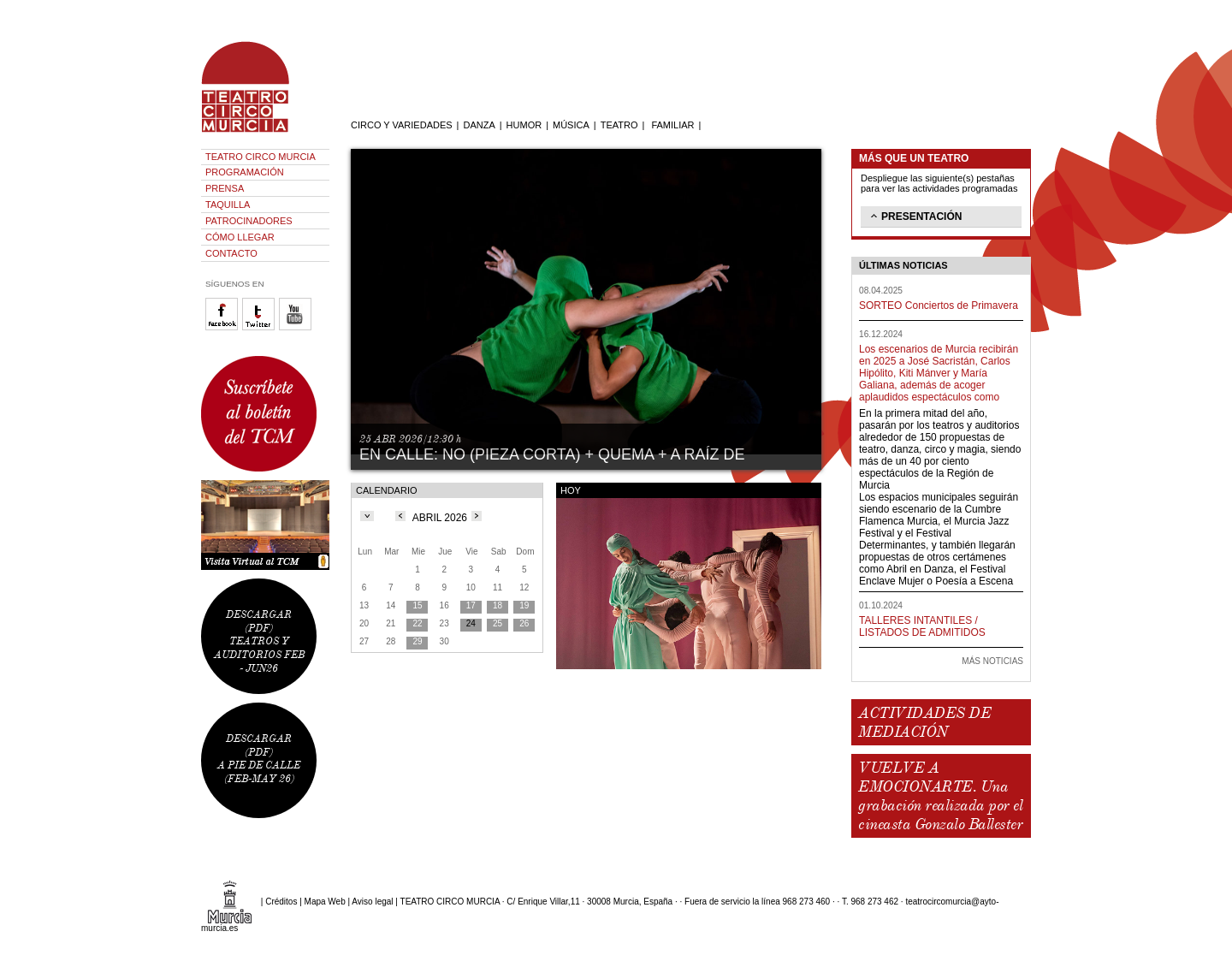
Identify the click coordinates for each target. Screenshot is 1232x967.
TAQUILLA (227, 204)
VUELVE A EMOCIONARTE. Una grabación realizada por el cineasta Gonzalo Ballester (940, 796)
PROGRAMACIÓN (244, 172)
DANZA (479, 125)
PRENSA (224, 188)
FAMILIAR (672, 125)
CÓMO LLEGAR (240, 237)
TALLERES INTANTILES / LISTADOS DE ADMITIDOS (922, 626)
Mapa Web (325, 901)
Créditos (281, 901)
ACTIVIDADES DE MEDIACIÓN (924, 722)
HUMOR (524, 125)
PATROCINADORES (249, 221)
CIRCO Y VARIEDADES (402, 125)
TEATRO (619, 125)
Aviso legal (372, 901)
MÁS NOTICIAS (992, 661)
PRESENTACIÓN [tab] (915, 215)
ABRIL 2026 (439, 518)
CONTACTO (231, 253)
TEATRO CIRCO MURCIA (260, 156)
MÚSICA (571, 125)
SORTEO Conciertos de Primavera (938, 305)
